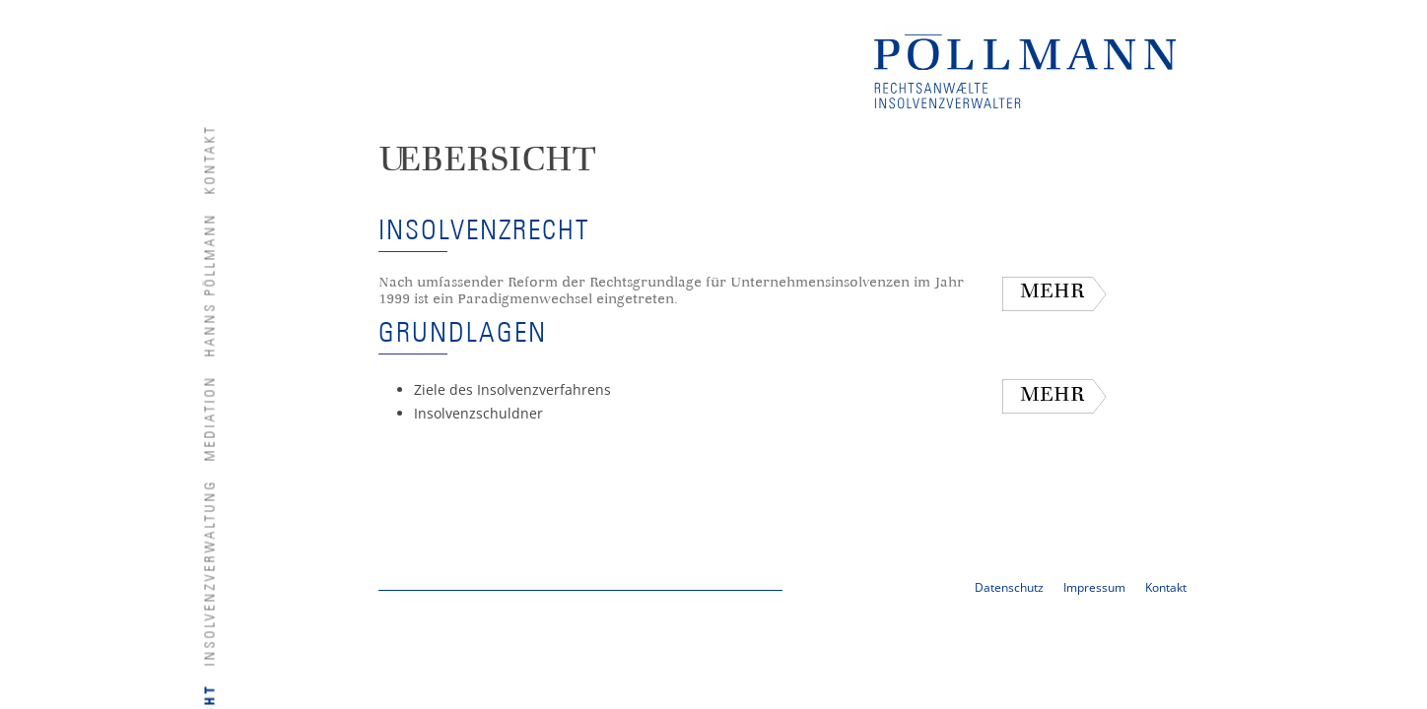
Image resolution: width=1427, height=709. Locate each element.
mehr (1052, 293)
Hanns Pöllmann (211, 284)
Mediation (211, 417)
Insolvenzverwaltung (211, 572)
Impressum (1094, 587)
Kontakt (211, 159)
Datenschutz (1009, 587)
